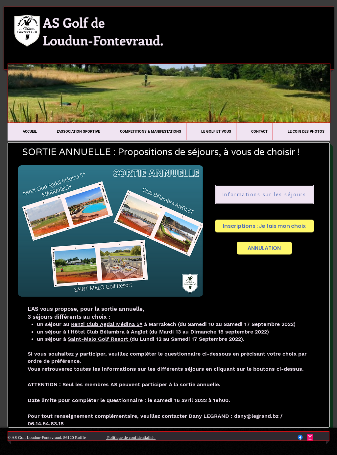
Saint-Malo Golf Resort (99, 339)
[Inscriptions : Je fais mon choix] (264, 226)
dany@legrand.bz (256, 416)
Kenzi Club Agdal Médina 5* (106, 324)
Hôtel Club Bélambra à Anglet (109, 332)
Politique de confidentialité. (131, 437)
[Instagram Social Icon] (310, 437)
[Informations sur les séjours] (264, 194)
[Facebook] (300, 437)
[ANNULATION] (264, 248)
